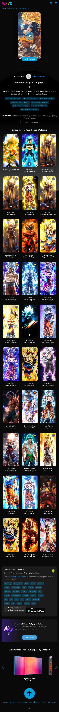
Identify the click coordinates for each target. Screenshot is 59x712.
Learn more (29, 637)
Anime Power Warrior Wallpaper (48, 341)
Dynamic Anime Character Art (29, 427)
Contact (5, 702)
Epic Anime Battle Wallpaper (48, 512)
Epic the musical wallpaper (21, 106)
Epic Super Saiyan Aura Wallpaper (11, 256)
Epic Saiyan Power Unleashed (11, 341)
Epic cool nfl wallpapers (39, 106)
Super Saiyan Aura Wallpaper (11, 213)
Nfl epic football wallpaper (29, 109)
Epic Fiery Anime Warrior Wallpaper (29, 555)
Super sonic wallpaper (47, 98)
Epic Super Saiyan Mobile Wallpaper (48, 170)
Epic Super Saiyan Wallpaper (29, 170)
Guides (54, 702)
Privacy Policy (40, 702)
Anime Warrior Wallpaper (48, 427)
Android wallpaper (19, 576)
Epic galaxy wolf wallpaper (40, 102)
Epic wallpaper (23, 8)
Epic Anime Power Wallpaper (29, 299)
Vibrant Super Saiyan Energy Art (48, 256)
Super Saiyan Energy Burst (29, 213)
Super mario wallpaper (13, 98)
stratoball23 (35, 76)
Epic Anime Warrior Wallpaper (29, 341)
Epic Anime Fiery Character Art (11, 427)
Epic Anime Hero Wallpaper (29, 384)
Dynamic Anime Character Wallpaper (29, 470)
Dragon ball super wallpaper (20, 102)
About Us (13, 702)
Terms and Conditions (26, 702)
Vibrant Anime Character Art (48, 470)
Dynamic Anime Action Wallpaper (48, 555)
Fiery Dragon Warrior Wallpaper (29, 256)
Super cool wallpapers (30, 98)
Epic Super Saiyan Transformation (48, 213)
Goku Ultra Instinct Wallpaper (11, 299)
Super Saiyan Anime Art (11, 170)
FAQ (48, 702)
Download (29, 59)
